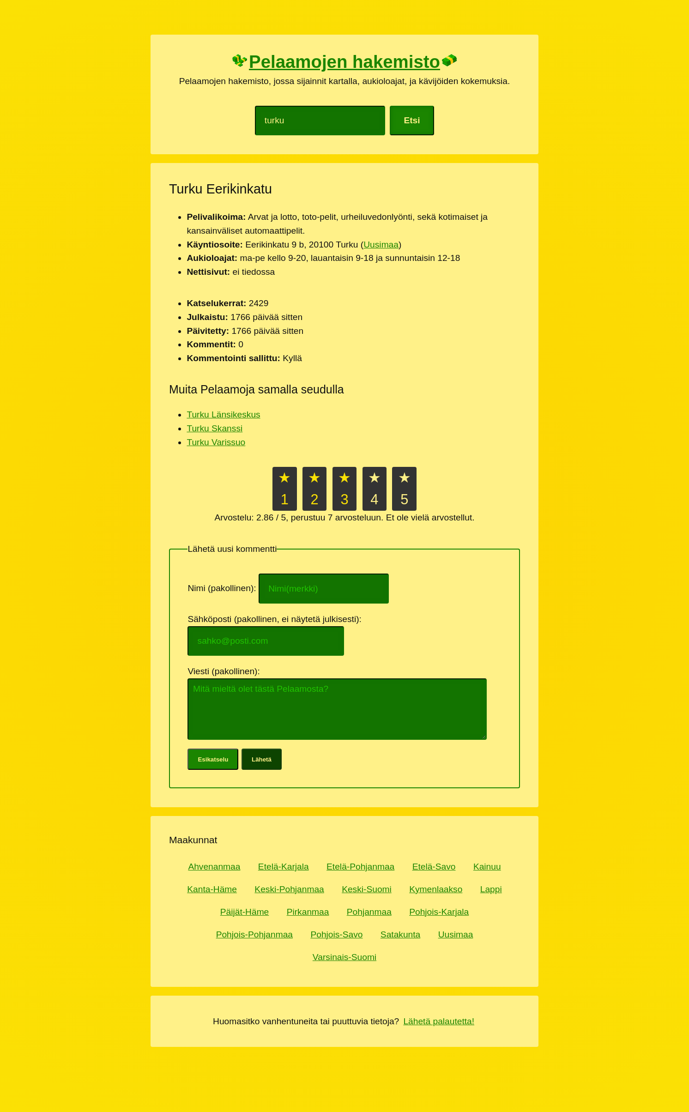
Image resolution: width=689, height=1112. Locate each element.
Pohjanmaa (369, 912)
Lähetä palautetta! (438, 1021)
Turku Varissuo (216, 442)
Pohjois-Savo (336, 934)
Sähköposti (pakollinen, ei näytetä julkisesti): (275, 619)
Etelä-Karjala (283, 866)
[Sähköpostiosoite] (265, 641)
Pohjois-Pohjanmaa (254, 934)
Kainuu (487, 866)
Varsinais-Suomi (344, 957)
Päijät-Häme (244, 912)
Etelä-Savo (434, 866)
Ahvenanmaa (214, 866)
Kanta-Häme (212, 889)
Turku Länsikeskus (223, 414)
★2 (314, 489)
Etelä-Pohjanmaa (360, 866)
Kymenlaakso (435, 889)
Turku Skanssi (214, 428)
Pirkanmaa (308, 912)
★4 (374, 489)
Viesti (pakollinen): (224, 671)
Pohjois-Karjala (439, 912)
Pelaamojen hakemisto (344, 62)
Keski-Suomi (367, 889)
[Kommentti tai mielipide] (337, 709)
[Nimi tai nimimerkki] (324, 588)
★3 (344, 489)
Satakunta (400, 934)
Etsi (412, 120)
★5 (404, 489)
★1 (284, 489)
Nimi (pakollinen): (223, 588)
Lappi (491, 889)
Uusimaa (381, 244)
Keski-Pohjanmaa (289, 889)
